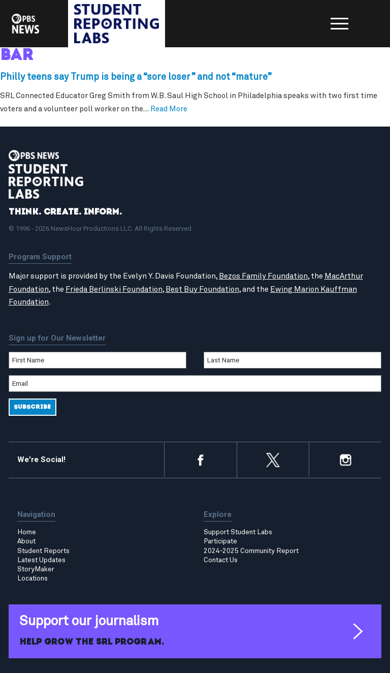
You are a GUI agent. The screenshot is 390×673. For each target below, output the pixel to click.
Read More (168, 109)
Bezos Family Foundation (263, 276)
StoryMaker (35, 569)
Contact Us (221, 560)
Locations (32, 578)
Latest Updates (41, 560)
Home (26, 532)
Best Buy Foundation (202, 289)
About (26, 541)
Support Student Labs (238, 532)
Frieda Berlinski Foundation (114, 289)
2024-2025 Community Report (251, 551)
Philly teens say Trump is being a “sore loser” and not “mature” (136, 77)
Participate (220, 541)
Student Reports (43, 551)
